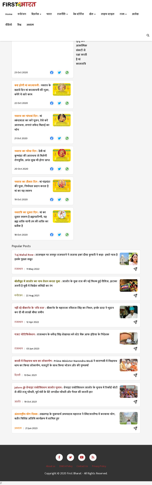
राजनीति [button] (62, 14)
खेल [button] (92, 14)
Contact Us (82, 466)
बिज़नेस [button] (36, 14)
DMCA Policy (66, 466)
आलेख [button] (135, 14)
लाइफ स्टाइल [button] (107, 14)
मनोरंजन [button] (22, 14)
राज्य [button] (123, 14)
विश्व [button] (19, 25)
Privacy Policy (99, 466)
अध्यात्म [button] (30, 25)
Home (8, 14)
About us (51, 466)
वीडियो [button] (8, 25)
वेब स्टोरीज (78, 14)
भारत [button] (49, 14)
